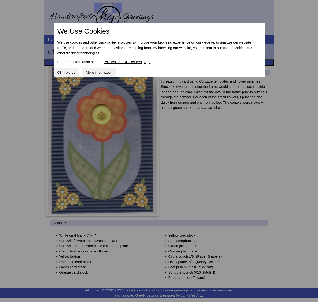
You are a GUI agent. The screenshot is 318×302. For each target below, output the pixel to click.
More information (99, 72)
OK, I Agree (66, 72)
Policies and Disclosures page (127, 62)
